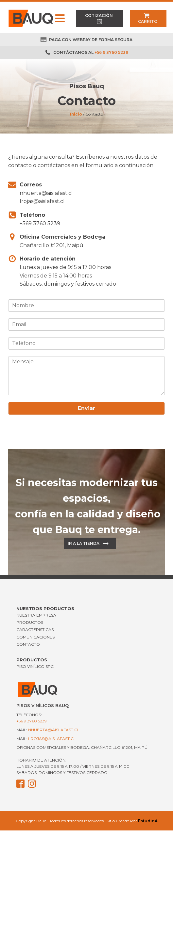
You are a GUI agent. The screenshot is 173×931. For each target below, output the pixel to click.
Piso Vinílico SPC (35, 666)
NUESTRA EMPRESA (36, 615)
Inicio (76, 114)
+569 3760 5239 (40, 223)
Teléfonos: (31, 718)
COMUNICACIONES (35, 637)
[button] (99, 18)
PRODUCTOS (29, 622)
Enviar (86, 408)
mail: (47, 730)
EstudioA (148, 820)
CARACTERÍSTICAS (35, 629)
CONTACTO (28, 644)
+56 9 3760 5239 (111, 52)
